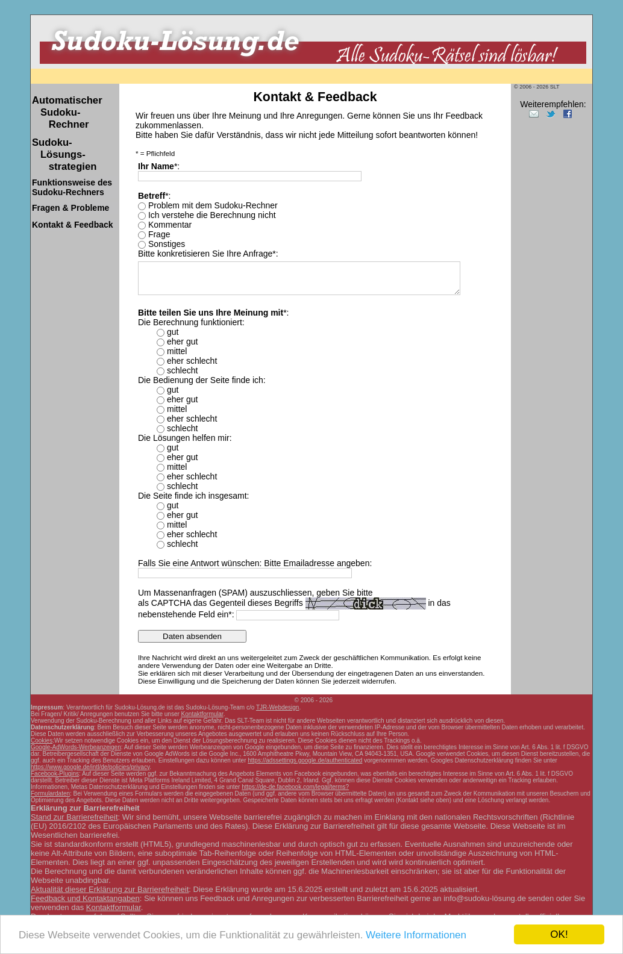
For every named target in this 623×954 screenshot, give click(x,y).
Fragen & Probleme (70, 208)
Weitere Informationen (416, 935)
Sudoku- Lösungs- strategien (64, 154)
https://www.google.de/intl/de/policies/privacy (90, 767)
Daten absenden (192, 636)
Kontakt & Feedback (72, 224)
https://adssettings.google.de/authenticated (305, 760)
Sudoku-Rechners (72, 187)
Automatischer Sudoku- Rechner (67, 112)
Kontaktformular (202, 714)
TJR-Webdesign (277, 707)
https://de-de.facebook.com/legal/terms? (295, 787)
